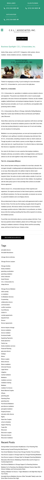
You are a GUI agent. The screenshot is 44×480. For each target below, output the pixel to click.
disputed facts (5, 318)
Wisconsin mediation (7, 437)
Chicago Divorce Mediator (8, 289)
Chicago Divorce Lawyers (8, 261)
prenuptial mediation (6, 409)
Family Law (4, 343)
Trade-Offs (4, 427)
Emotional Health (6, 335)
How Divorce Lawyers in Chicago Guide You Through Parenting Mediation (21, 454)
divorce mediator (5, 333)
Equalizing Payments (7, 338)
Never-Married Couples (7, 390)
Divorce (3, 320)
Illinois (3, 356)
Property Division (6, 411)
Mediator (3, 385)
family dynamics (5, 340)
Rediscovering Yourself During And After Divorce (14, 449)
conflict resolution (6, 307)
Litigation (3, 372)
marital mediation (6, 375)
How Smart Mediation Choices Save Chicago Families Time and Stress (20, 452)
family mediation (5, 268)
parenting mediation (6, 274)
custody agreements (6, 315)
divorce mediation (6, 330)
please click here (32, 219)
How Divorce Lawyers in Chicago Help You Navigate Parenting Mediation (21, 457)
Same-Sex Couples (6, 419)
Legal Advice (4, 369)
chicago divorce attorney (8, 257)
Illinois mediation (6, 364)
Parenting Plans (5, 398)
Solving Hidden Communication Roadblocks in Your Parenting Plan (19, 446)
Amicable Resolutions (7, 252)
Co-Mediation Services (7, 297)
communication (5, 304)
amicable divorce (6, 250)
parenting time (5, 401)
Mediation (4, 377)
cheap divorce (5, 284)
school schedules (6, 422)
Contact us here (24, 227)
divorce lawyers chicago (7, 327)
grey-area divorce (6, 351)
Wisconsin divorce (6, 435)
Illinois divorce (5, 361)
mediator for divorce (6, 388)
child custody (31, 52)
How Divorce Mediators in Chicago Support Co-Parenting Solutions (19, 464)
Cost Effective (5, 310)
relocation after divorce (7, 414)
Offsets (3, 393)
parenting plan (5, 396)
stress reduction (5, 276)
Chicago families (5, 266)
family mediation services (14, 55)
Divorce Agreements (6, 323)
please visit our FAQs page (29, 222)
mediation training (27, 55)
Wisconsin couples (6, 432)
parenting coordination (7, 271)
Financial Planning (6, 348)
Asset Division (5, 279)
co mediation (4, 294)
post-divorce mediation (7, 406)
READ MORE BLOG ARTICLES (13, 237)
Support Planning (6, 424)
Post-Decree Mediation (7, 403)
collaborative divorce (7, 302)
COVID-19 (3, 312)
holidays (3, 354)
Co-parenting (4, 299)
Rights (3, 416)
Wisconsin (4, 430)
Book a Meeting (22, 38)
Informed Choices (6, 367)
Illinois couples (5, 359)
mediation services (6, 380)
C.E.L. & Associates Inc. (7, 282)
